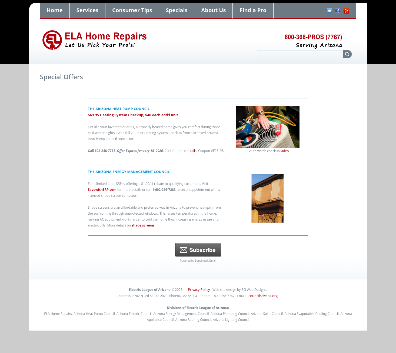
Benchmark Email (205, 260)
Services (87, 10)
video (285, 151)
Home (55, 10)
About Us (213, 10)
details (192, 150)
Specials (176, 10)
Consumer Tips (132, 10)
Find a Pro (252, 10)
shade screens (143, 225)
